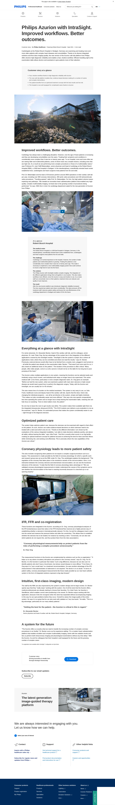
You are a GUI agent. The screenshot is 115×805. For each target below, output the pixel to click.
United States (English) (64, 1)
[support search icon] (92, 7)
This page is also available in (49, 1)
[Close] (113, 1)
